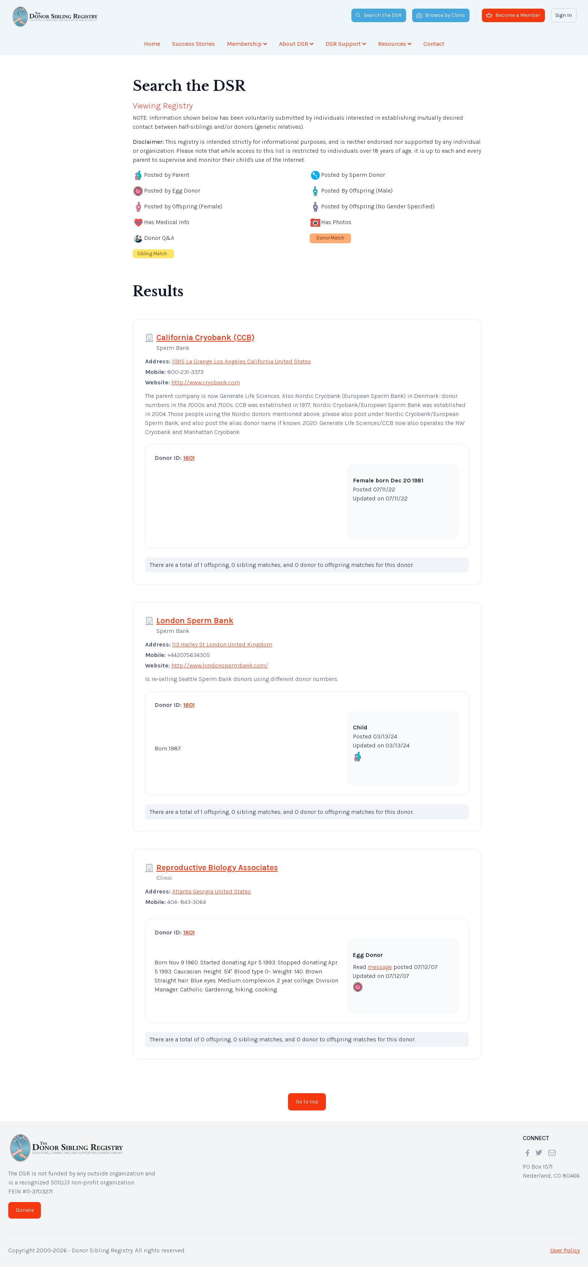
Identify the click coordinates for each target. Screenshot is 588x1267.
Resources (394, 43)
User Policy (565, 1250)
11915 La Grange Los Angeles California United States (241, 361)
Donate (25, 1210)
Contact (433, 43)
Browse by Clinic (440, 15)
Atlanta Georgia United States (211, 891)
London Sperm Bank (195, 620)
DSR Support (346, 43)
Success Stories (193, 43)
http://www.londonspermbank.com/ (219, 665)
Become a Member (513, 15)
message (380, 966)
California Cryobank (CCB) (205, 337)
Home (152, 43)
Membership (247, 43)
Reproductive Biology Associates (217, 867)
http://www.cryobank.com (205, 382)
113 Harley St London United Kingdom (222, 644)
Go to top (307, 1101)
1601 (189, 457)
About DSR (296, 43)
